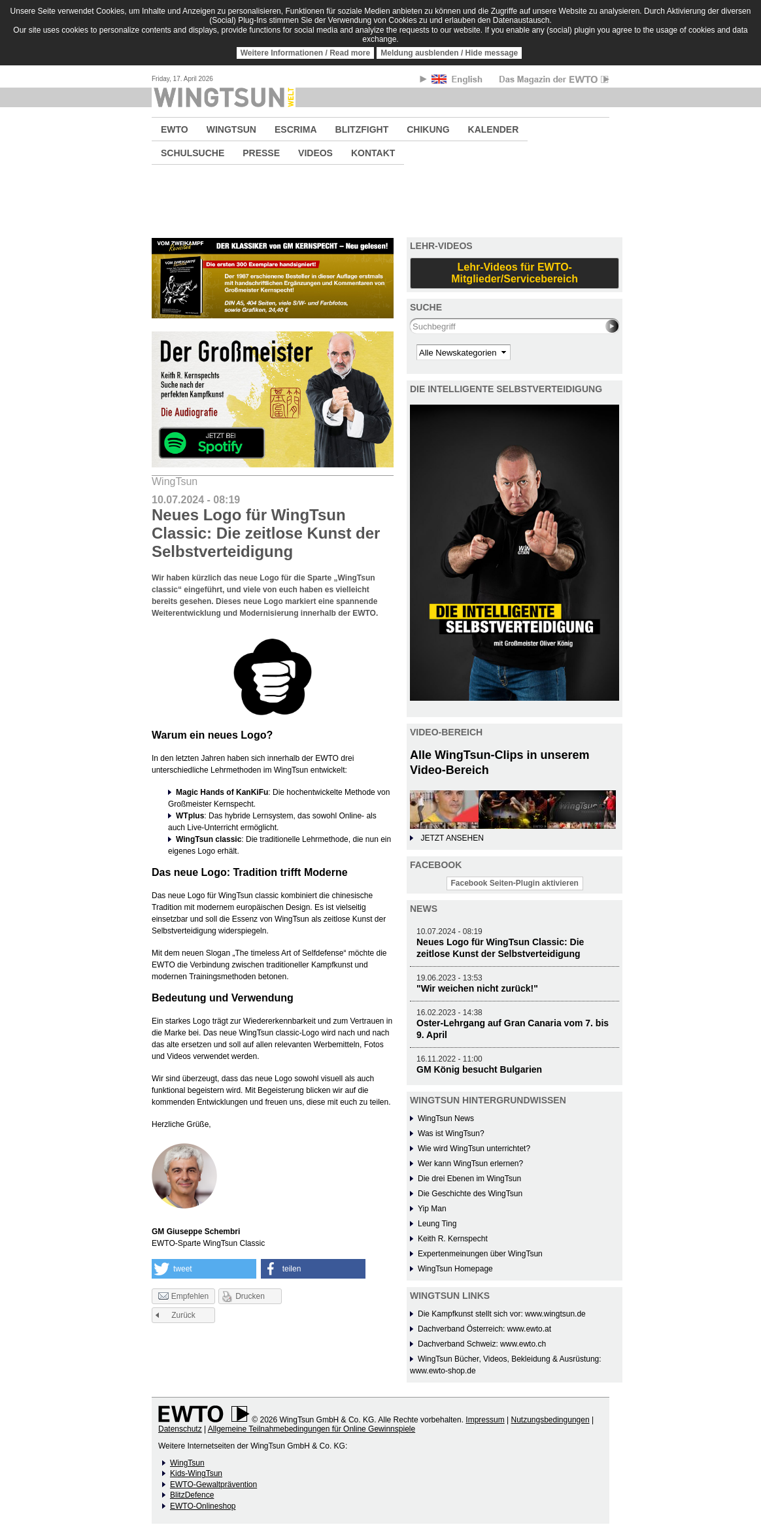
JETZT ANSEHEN (451, 838)
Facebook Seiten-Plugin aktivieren (515, 883)
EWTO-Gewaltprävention (213, 1484)
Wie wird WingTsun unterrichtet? (474, 1148)
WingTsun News (446, 1118)
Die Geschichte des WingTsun (470, 1193)
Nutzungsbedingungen (550, 1419)
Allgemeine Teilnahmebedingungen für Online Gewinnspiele (311, 1429)
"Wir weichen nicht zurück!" (477, 988)
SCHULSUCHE (192, 153)
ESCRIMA (296, 129)
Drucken (250, 1296)
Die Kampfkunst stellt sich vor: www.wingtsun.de (502, 1313)
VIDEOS (315, 153)
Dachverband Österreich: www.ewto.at (484, 1329)
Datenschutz (180, 1429)
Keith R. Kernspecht (453, 1238)
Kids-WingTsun (196, 1473)
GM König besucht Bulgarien (479, 1069)
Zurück (183, 1315)
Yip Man (432, 1208)
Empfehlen (183, 1297)
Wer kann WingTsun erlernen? (470, 1163)
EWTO (174, 129)
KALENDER (493, 129)
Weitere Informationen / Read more (306, 53)
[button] (204, 1269)
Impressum (484, 1419)
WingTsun (187, 1463)
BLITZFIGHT (362, 129)
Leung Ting (437, 1223)
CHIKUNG (428, 129)
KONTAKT (373, 153)
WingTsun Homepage (455, 1268)
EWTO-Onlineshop (202, 1506)
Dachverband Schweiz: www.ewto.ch (482, 1344)
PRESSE (261, 153)
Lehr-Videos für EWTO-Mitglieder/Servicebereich (514, 272)
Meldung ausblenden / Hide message (449, 53)
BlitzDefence (192, 1495)
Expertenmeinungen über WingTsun (480, 1253)
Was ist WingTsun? (451, 1133)
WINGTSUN (231, 129)
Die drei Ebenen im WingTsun (469, 1178)
